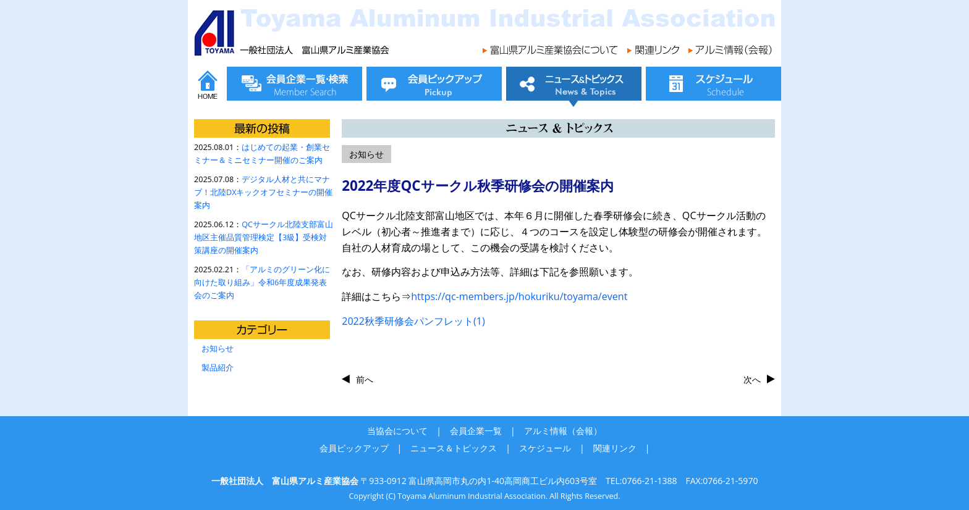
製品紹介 (217, 367)
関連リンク (615, 448)
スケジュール (545, 448)
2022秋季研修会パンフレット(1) (413, 321)
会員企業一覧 (476, 431)
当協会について (397, 431)
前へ (364, 379)
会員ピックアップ (354, 448)
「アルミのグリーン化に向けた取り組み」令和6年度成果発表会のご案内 (262, 282)
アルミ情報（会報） (563, 431)
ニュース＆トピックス (453, 448)
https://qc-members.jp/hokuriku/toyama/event (519, 296)
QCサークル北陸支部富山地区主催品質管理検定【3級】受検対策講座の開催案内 (263, 237)
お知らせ (217, 348)
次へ (752, 379)
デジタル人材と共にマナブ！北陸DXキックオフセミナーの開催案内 (263, 192)
